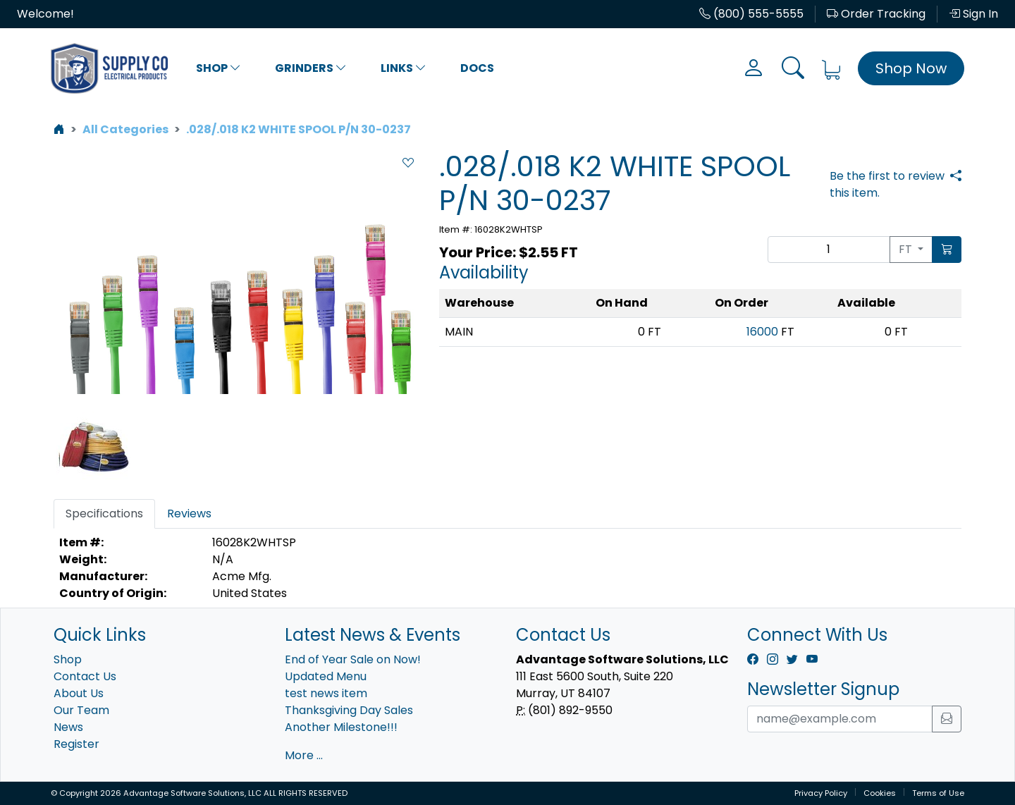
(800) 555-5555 (751, 14)
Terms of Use (938, 793)
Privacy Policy (820, 793)
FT (907, 249)
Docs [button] (477, 68)
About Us (79, 693)
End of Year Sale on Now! (353, 659)
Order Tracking (876, 14)
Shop (218, 68)
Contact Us (85, 676)
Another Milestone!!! (341, 727)
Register (76, 744)
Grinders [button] (311, 68)
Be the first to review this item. (887, 184)
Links (403, 68)
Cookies (879, 793)
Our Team (81, 710)
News (68, 727)
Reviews (189, 513)
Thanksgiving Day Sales (349, 710)
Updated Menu (326, 676)
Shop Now (911, 68)
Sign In (973, 14)
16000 (762, 332)
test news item (326, 693)
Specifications (104, 513)
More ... (304, 755)
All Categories (125, 129)
